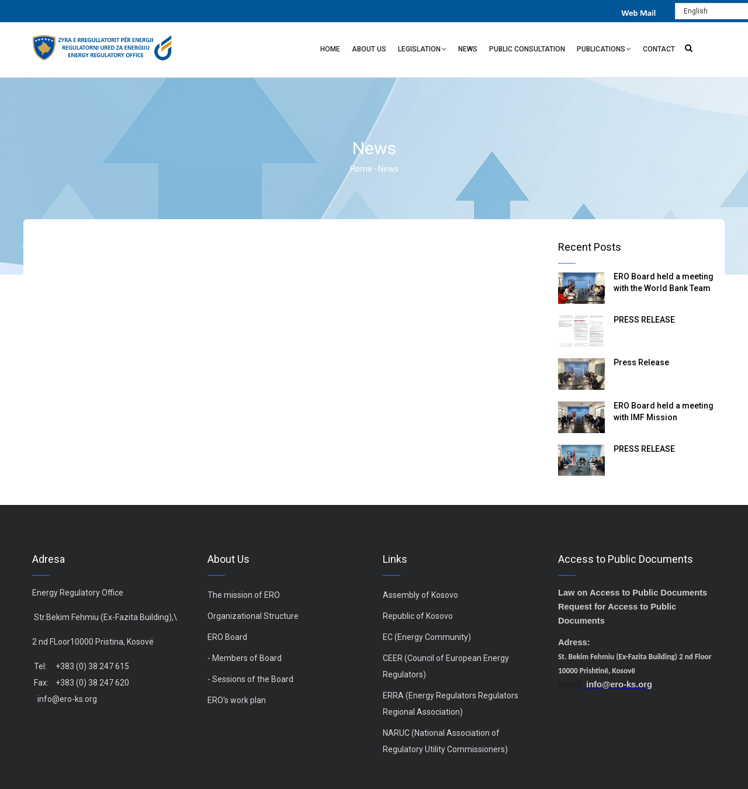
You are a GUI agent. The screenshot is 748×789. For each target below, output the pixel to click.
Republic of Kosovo (418, 616)
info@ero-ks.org (67, 699)
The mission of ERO (243, 595)
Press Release (641, 362)
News (467, 49)
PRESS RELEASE (644, 319)
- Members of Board (244, 658)
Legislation (422, 50)
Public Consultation (527, 49)
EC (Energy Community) (427, 637)
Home (330, 49)
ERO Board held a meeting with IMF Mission (664, 411)
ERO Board (227, 637)
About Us (369, 49)
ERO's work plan (236, 700)
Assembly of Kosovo (420, 595)
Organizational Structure (253, 616)
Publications (604, 50)
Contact (659, 49)
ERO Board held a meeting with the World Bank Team (664, 282)
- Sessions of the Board (250, 679)
